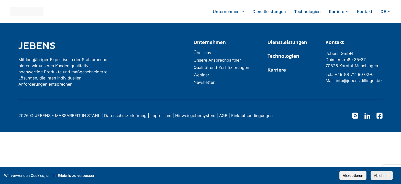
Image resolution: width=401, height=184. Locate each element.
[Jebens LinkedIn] (367, 116)
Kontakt (335, 42)
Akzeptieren (353, 175)
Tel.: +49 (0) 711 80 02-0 (350, 74)
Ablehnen (381, 175)
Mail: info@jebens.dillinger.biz (354, 80)
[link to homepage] (64, 45)
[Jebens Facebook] (379, 116)
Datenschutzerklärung (125, 115)
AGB (223, 115)
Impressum (160, 115)
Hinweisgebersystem (195, 115)
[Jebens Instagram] (355, 116)
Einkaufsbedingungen (252, 115)
